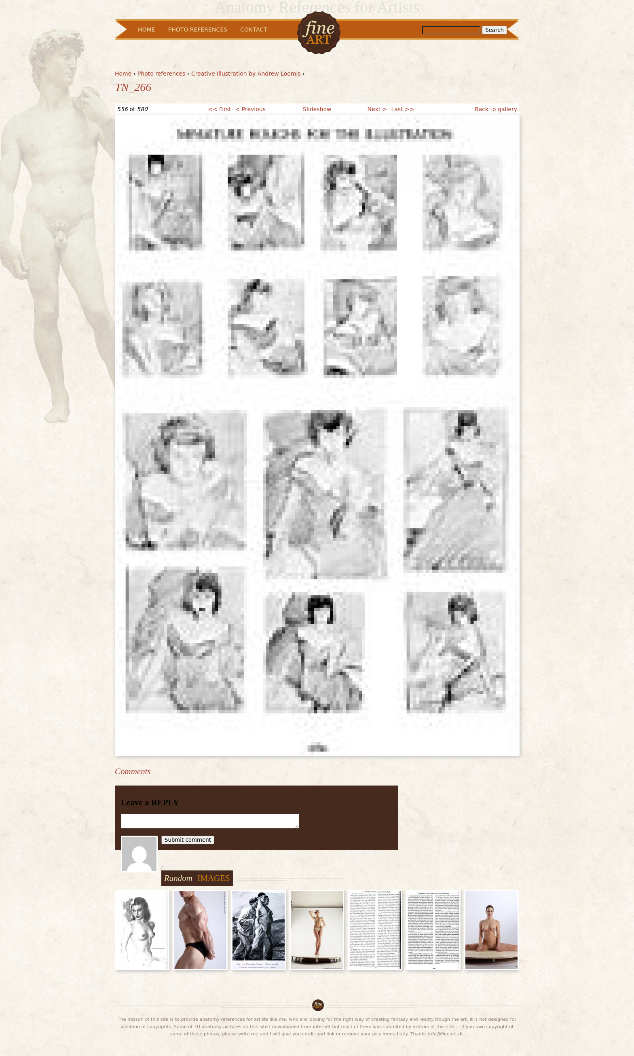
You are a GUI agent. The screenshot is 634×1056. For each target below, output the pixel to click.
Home (123, 73)
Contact (253, 29)
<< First (219, 109)
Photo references (161, 73)
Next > (377, 109)
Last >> (402, 109)
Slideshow (317, 109)
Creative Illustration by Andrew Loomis (246, 73)
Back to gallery (496, 109)
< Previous (250, 109)
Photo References (197, 29)
